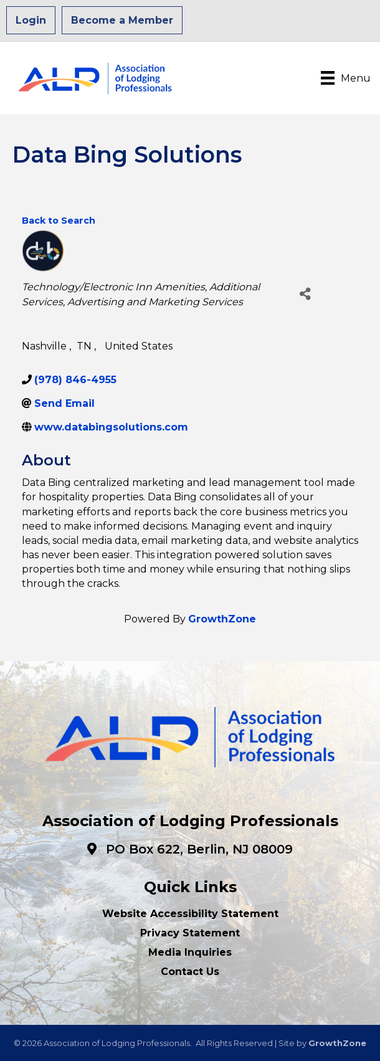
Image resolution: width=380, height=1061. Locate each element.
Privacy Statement (190, 933)
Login (31, 20)
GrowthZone (222, 619)
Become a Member (122, 20)
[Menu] (345, 78)
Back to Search (58, 220)
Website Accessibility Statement (190, 914)
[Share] (305, 294)
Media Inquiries (190, 952)
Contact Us (190, 972)
